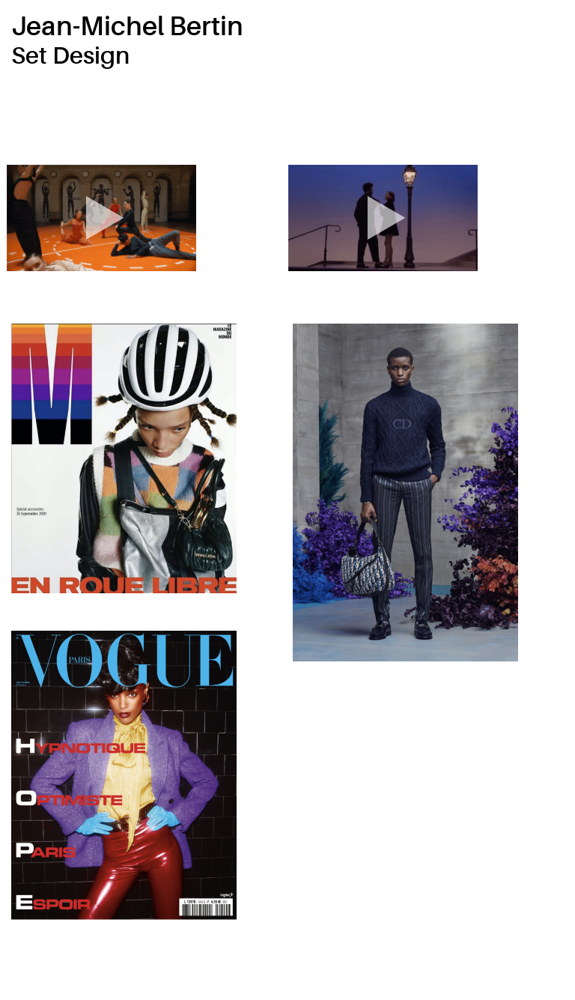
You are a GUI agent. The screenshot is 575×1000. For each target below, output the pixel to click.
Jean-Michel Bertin (127, 26)
